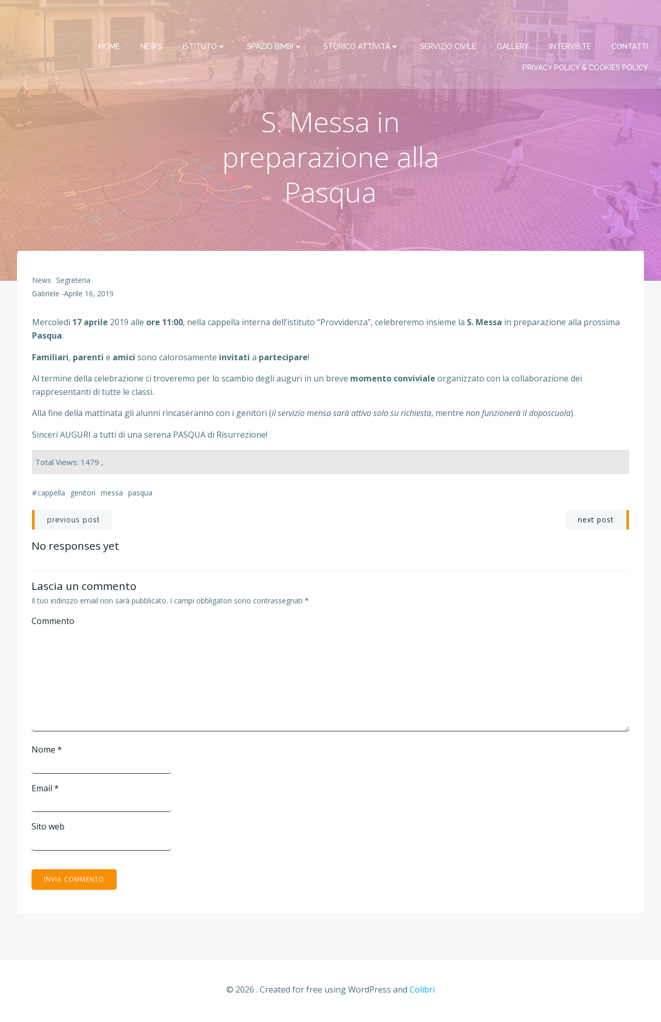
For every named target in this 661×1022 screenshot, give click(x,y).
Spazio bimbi (275, 21)
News (152, 21)
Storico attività (362, 21)
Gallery (513, 21)
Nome (47, 751)
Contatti (630, 21)
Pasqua (140, 494)
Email (45, 789)
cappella (51, 494)
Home (109, 21)
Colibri (422, 991)
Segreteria (73, 281)
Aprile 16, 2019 (89, 295)
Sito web (48, 828)
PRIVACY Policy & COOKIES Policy (586, 42)
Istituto (205, 21)
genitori (83, 494)
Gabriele (45, 295)
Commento (53, 622)
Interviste (570, 21)
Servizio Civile (448, 21)
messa (112, 494)
